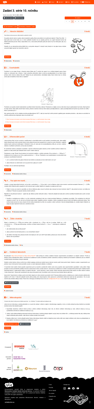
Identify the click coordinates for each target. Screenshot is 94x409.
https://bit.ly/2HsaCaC (17, 255)
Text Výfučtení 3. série (10, 26)
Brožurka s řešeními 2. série (27, 26)
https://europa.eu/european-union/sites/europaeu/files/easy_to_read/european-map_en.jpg (28, 119)
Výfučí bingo (19, 18)
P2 (89, 21)
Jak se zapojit (8, 18)
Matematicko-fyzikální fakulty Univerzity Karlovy (18, 391)
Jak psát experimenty (11, 282)
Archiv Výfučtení (25, 324)
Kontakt (51, 399)
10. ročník (77, 18)
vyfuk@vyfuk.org (9, 402)
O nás (50, 384)
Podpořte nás (52, 396)
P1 (85, 21)
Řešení (7, 57)
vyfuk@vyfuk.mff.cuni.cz (55, 278)
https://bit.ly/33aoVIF (29, 255)
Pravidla (51, 387)
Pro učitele (51, 393)
